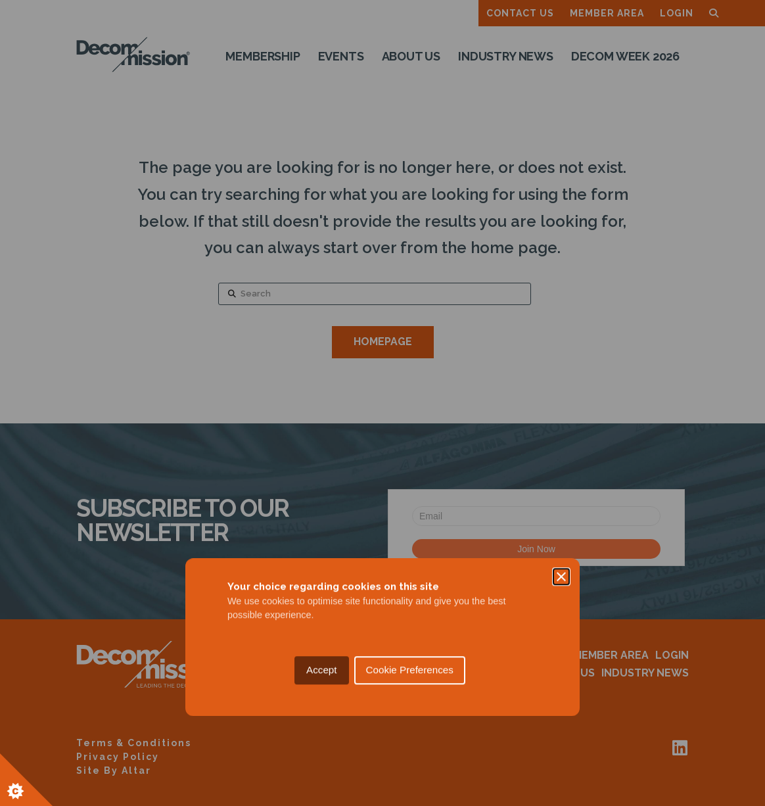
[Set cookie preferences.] (26, 779)
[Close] (561, 342)
